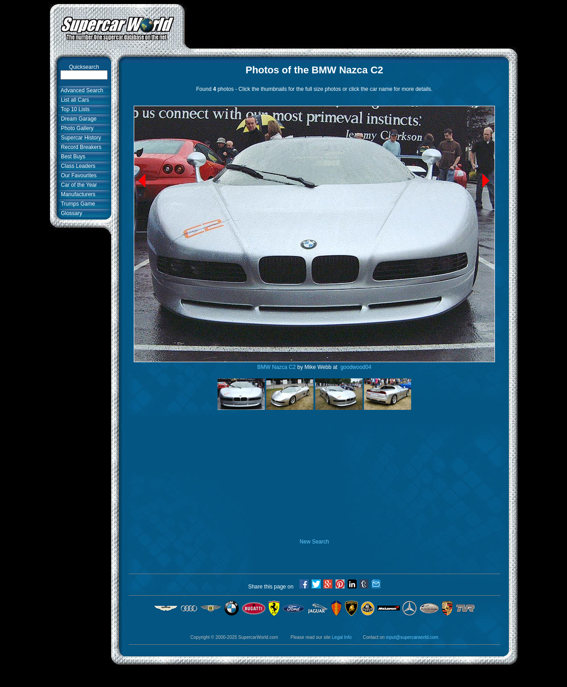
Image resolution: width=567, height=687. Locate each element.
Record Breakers (80, 147)
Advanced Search (81, 90)
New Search (314, 542)
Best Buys (72, 156)
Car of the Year (77, 185)
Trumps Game (76, 204)
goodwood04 (355, 367)
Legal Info (342, 637)
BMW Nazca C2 (276, 367)
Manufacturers (76, 194)
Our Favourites (77, 175)
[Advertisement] (351, 24)
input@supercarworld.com (412, 637)
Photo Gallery (76, 128)
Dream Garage (77, 119)
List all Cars (73, 100)
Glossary (70, 213)
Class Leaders (76, 166)
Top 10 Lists (74, 109)
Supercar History (79, 138)
